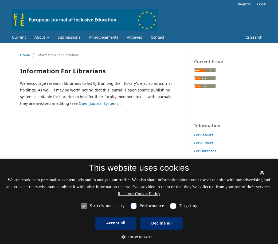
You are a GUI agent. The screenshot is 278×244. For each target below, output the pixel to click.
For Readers (203, 135)
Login (261, 4)
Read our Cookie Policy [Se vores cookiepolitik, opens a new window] (139, 193)
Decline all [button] (161, 223)
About (40, 37)
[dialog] (139, 201)
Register (244, 4)
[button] (139, 237)
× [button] (262, 174)
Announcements (103, 37)
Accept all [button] (116, 222)
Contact (157, 37)
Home (25, 55)
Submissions (69, 37)
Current (19, 37)
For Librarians (205, 151)
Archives (134, 37)
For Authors (203, 143)
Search (254, 37)
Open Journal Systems (98, 103)
